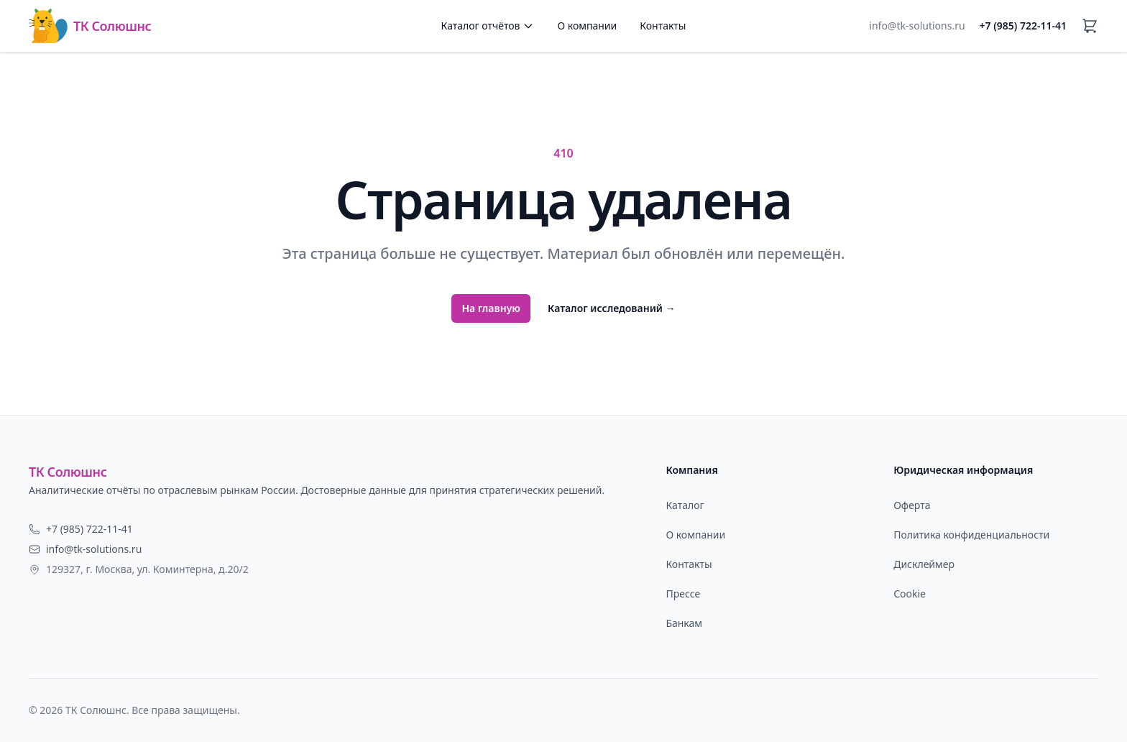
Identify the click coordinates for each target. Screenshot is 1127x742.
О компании (587, 25)
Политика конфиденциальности (971, 534)
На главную (490, 308)
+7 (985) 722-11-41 (1023, 25)
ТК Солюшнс (90, 26)
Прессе (683, 593)
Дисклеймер (923, 564)
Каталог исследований (612, 308)
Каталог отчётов (488, 25)
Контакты (663, 25)
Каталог (685, 505)
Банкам (684, 623)
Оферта (911, 505)
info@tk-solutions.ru (917, 25)
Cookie (909, 593)
